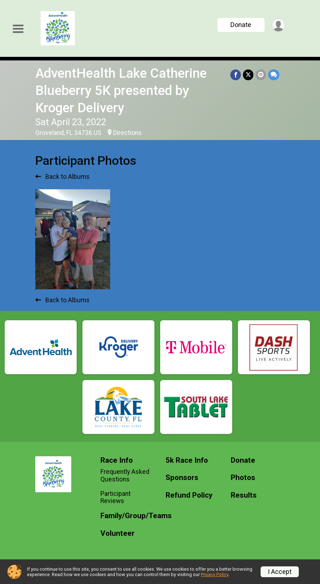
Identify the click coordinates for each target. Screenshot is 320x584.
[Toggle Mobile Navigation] (18, 29)
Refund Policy (189, 495)
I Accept (280, 571)
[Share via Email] (261, 74)
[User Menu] (278, 25)
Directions (127, 132)
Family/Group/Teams (127, 516)
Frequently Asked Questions (124, 475)
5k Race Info (187, 460)
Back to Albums (62, 176)
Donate (240, 24)
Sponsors (182, 478)
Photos (243, 478)
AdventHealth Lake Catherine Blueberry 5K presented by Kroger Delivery (121, 90)
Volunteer (117, 533)
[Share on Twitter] (248, 74)
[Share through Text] (273, 74)
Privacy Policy (214, 574)
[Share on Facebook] (235, 74)
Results (244, 495)
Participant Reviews (115, 497)
